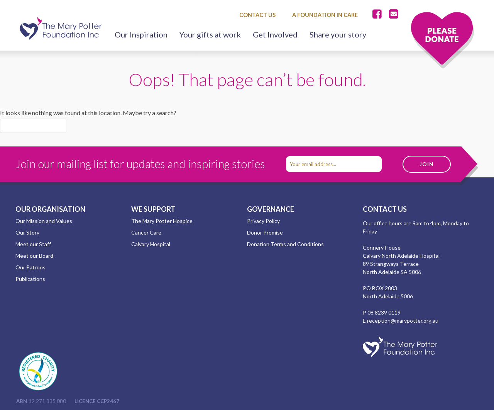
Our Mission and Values (43, 221)
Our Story (27, 232)
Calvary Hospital (150, 244)
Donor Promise (265, 232)
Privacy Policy (263, 221)
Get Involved (275, 34)
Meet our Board (34, 255)
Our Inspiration (141, 34)
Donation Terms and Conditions (285, 244)
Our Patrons (30, 267)
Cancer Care (146, 232)
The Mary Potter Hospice (162, 221)
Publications (30, 279)
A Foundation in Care (325, 15)
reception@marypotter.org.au (402, 320)
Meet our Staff (33, 244)
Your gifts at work (210, 34)
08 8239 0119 (384, 312)
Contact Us (257, 15)
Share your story (338, 34)
